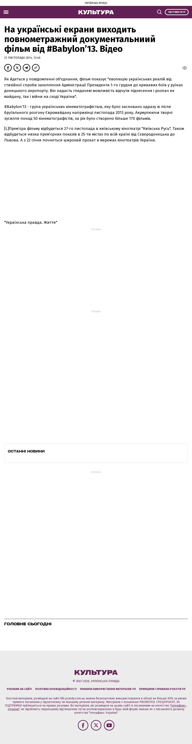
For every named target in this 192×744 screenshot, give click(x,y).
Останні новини (26, 451)
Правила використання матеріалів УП (108, 689)
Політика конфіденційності (56, 689)
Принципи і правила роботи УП (162, 689)
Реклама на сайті (19, 689)
